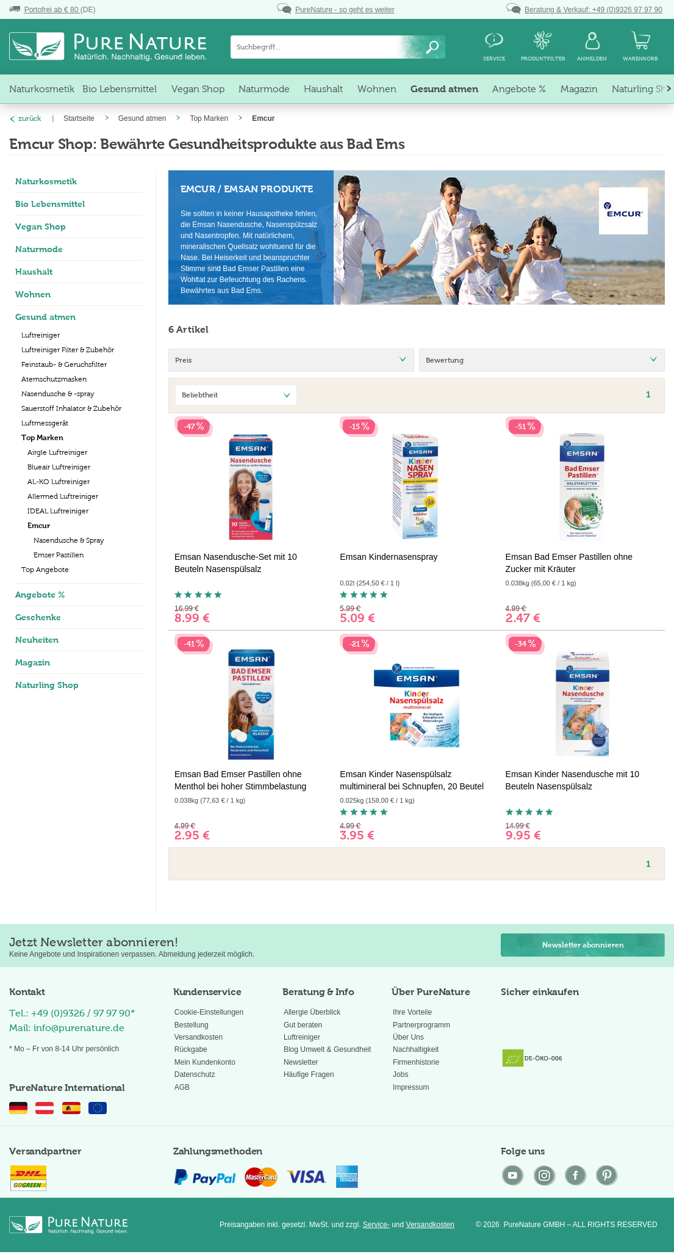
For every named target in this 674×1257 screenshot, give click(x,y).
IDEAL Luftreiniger (57, 511)
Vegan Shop (40, 226)
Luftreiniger (40, 335)
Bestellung (191, 1025)
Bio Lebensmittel (50, 204)
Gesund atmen (45, 317)
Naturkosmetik (46, 181)
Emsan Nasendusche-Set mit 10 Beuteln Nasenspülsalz (235, 563)
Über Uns (408, 1037)
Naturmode (39, 249)
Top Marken (42, 437)
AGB (182, 1087)
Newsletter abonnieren (583, 945)
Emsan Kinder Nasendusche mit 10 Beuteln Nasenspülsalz (572, 780)
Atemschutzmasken (54, 379)
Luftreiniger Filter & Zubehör (67, 350)
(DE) (52, 9)
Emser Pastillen (59, 555)
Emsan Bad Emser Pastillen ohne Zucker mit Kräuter (569, 563)
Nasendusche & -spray (57, 393)
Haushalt (33, 272)
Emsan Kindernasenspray (388, 557)
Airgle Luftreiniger (57, 452)
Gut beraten (303, 1025)
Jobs (400, 1074)
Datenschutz (194, 1074)
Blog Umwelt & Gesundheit (327, 1049)
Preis (183, 360)
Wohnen (33, 294)
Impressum (411, 1087)
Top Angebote (45, 569)
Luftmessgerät (44, 423)
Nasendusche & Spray (69, 540)
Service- (376, 1224)
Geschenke (38, 617)
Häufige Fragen (309, 1074)
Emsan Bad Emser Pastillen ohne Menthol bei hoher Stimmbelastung (240, 780)
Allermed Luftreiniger (62, 496)
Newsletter (301, 1062)
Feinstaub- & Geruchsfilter (64, 364)
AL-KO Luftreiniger (58, 481)
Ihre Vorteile (412, 1012)
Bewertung (445, 360)
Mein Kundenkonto (204, 1062)
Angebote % (40, 595)
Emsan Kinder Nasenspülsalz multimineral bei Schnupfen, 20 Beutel (412, 780)
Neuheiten (37, 640)
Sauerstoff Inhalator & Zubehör (71, 408)
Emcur (38, 525)
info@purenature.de (79, 1028)
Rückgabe (190, 1049)
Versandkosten (198, 1037)
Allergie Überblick (312, 1012)
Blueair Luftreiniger (58, 467)
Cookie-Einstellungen (208, 1012)
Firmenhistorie (416, 1062)
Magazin (32, 662)
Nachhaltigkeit (416, 1049)
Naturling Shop (47, 685)
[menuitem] (338, 47)
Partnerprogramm (421, 1025)
